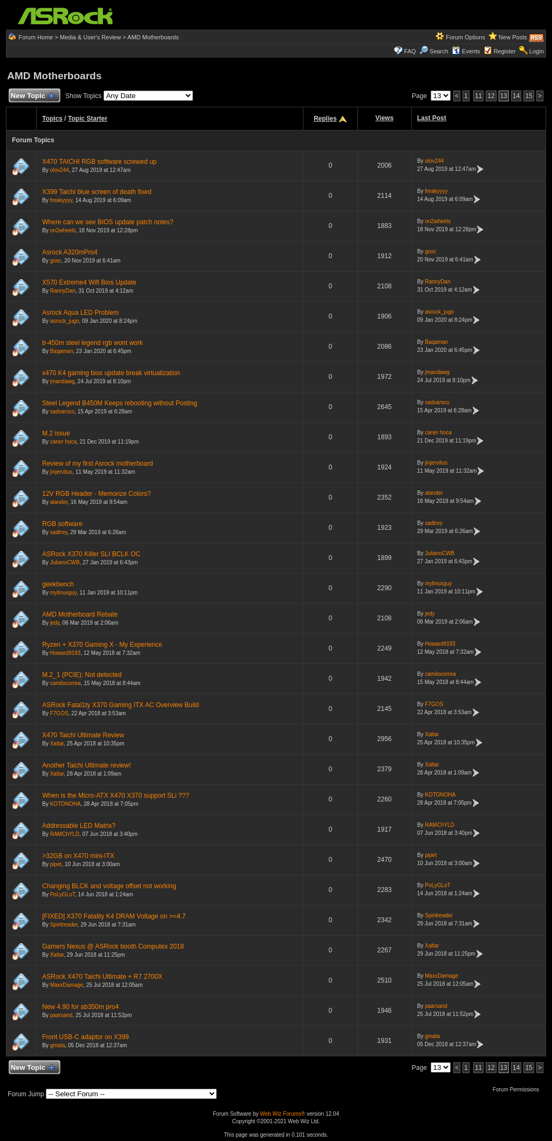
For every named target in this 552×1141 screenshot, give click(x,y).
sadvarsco (62, 411)
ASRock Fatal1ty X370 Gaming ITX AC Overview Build (120, 705)
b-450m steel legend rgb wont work (92, 343)
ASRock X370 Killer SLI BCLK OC (91, 554)
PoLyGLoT (62, 894)
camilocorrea (65, 683)
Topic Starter (87, 118)
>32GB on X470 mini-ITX (78, 856)
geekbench (58, 584)
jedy (55, 623)
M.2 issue (56, 433)
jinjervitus (61, 472)
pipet (56, 864)
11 (478, 96)
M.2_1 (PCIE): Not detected (81, 675)
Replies (325, 118)
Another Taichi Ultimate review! (86, 765)
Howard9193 (65, 653)
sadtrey (58, 532)
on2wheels (63, 230)
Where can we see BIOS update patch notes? (107, 222)
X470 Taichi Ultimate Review (83, 735)
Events (466, 51)
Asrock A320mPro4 (70, 252)
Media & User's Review (90, 37)
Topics (52, 118)
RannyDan (62, 291)
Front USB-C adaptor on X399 (85, 1037)
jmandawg (62, 381)
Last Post (431, 118)
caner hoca (63, 442)
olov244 (59, 170)
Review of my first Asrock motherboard (97, 463)
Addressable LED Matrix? (78, 825)
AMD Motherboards (152, 37)
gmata (57, 1045)
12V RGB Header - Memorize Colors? (96, 493)
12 (490, 96)
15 (528, 96)
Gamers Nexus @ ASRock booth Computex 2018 (113, 946)
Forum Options (465, 37)
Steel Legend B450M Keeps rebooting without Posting (119, 403)
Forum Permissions (518, 1089)
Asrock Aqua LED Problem (80, 312)
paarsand (61, 1015)
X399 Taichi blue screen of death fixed (96, 192)
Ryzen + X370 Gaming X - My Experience (102, 644)
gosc (55, 261)
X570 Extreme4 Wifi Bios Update (89, 282)
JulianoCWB (65, 562)
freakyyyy (61, 200)
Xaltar (57, 743)
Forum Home (35, 37)
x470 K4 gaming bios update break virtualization (111, 373)
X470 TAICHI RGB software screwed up (99, 161)
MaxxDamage (67, 985)
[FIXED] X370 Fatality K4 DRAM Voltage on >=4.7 (113, 916)
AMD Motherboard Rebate (80, 614)
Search (439, 51)
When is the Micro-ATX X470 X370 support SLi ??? (115, 795)
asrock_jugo (64, 321)
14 (516, 96)
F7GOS (59, 713)
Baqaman (61, 351)
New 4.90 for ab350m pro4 (80, 1007)
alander (59, 502)
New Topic (32, 96)
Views (384, 118)
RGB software (62, 524)
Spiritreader (64, 925)
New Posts (513, 37)
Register (505, 51)
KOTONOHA (65, 804)
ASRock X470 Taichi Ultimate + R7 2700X (102, 976)
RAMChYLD (64, 834)
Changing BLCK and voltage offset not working (109, 886)
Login (536, 51)
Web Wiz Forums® (282, 1114)
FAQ (410, 51)
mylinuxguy (63, 593)
